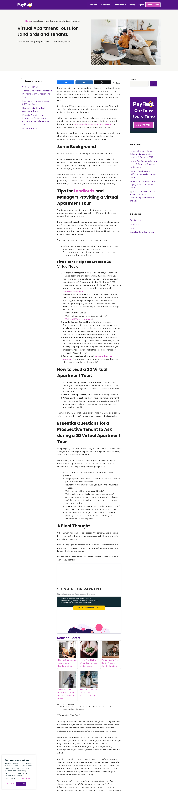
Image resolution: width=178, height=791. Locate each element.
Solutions (107, 4)
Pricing (132, 4)
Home (28, 21)
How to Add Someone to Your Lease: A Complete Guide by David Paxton (143, 164)
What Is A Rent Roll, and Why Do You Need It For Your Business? (85, 690)
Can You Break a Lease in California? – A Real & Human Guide (143, 174)
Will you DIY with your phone (78, 319)
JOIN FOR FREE (143, 125)
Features (94, 4)
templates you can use (73, 291)
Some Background (31, 87)
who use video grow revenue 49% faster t (94, 124)
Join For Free (153, 4)
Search (133, 80)
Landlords (84, 191)
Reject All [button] (10, 784)
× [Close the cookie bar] (34, 756)
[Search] (153, 83)
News (132, 228)
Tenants (71, 688)
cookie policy (24, 778)
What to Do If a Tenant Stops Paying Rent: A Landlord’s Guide (143, 184)
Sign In (141, 4)
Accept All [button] (21, 784)
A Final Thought (29, 128)
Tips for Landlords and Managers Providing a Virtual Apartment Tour (37, 94)
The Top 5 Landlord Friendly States (73, 692)
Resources (121, 4)
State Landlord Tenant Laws (142, 232)
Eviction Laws (136, 220)
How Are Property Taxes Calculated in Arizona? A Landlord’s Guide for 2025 (141, 154)
